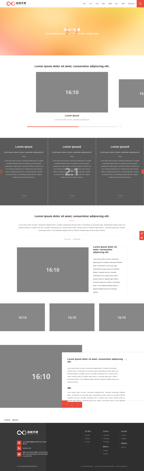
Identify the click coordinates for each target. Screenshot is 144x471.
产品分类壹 (106, 435)
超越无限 (15, 420)
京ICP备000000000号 (87, 466)
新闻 (110, 3)
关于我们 (87, 435)
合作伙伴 (87, 442)
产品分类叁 (106, 442)
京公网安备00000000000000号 (105, 466)
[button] (142, 171)
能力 (103, 3)
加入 (116, 3)
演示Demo (131, 3)
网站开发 (118, 466)
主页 (84, 3)
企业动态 (105, 454)
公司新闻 (105, 450)
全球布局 (87, 438)
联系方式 (123, 447)
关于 (90, 3)
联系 (123, 3)
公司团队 (123, 438)
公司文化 (123, 435)
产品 (97, 3)
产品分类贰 (106, 438)
